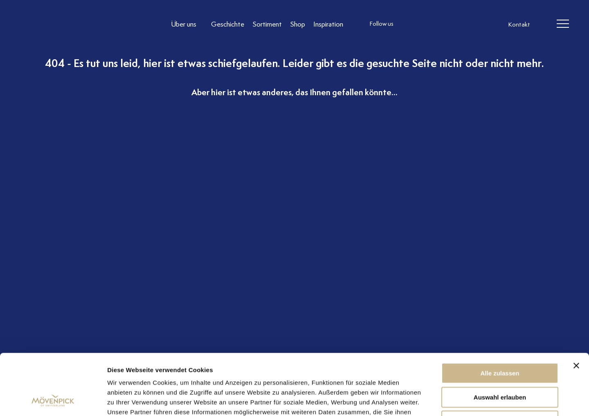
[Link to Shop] (297, 24)
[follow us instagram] (410, 24)
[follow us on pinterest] (459, 24)
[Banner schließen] (576, 308)
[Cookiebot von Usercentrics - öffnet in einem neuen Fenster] (53, 400)
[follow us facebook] (427, 24)
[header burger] (563, 24)
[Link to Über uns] (187, 24)
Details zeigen (435, 399)
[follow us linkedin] (443, 24)
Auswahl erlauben (500, 340)
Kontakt (519, 24)
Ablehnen (500, 363)
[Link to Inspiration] (328, 24)
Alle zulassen (499, 316)
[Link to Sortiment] (267, 24)
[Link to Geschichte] (227, 24)
